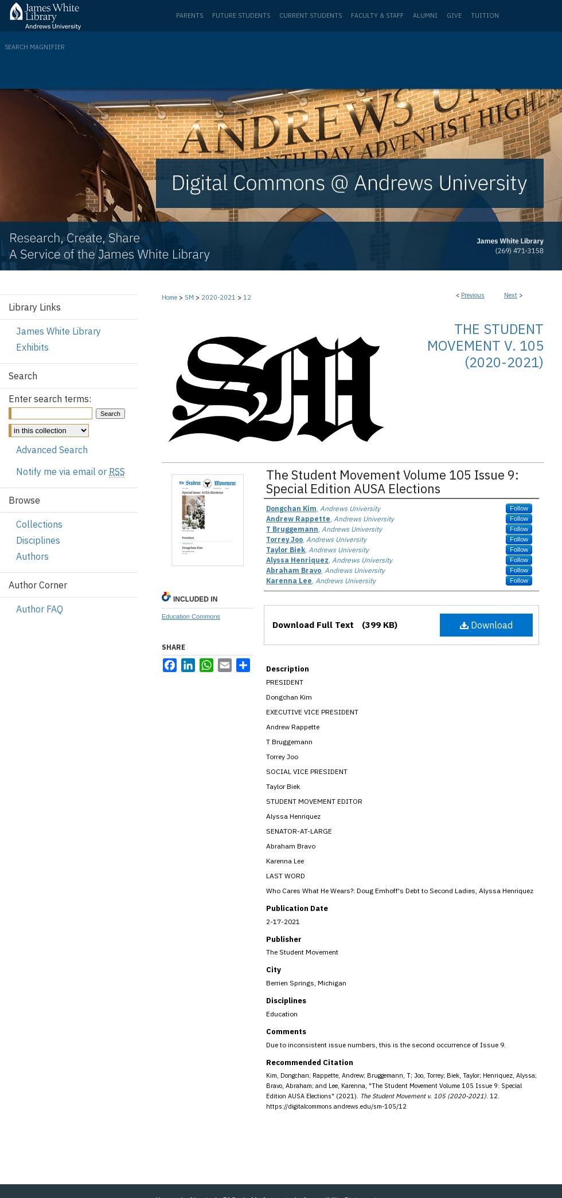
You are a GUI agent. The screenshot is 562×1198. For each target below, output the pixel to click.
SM (189, 297)
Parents (189, 15)
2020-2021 (218, 297)
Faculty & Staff (377, 15)
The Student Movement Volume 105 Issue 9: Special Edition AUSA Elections (392, 481)
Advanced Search (52, 449)
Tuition (485, 15)
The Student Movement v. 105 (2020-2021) (485, 345)
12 (247, 297)
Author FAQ (39, 609)
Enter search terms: (50, 398)
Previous (473, 295)
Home (169, 297)
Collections (39, 524)
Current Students (310, 15)
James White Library (58, 331)
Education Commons (191, 616)
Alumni (425, 15)
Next (510, 295)
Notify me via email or (70, 471)
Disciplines (38, 540)
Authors (32, 556)
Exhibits (32, 347)
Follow (519, 508)
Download (486, 625)
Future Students (241, 15)
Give (454, 15)
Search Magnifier (35, 47)
